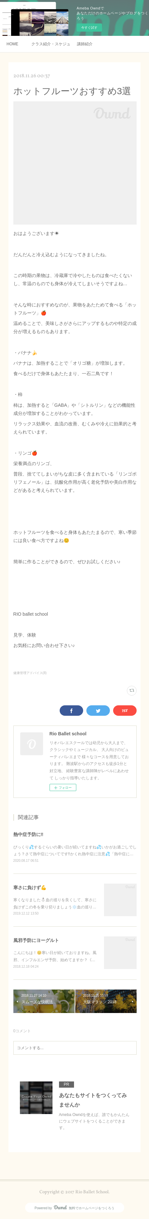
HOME (12, 44)
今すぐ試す (89, 27)
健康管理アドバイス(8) (30, 673)
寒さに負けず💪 (29, 887)
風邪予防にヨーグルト (36, 940)
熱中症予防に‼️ (28, 834)
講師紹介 (85, 44)
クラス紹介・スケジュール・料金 (50, 44)
